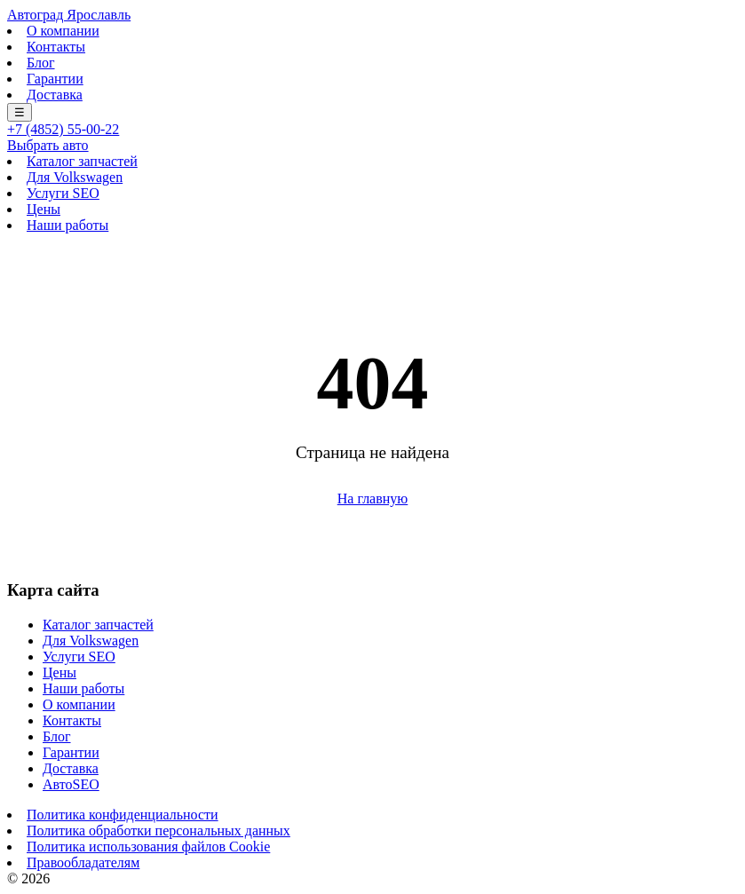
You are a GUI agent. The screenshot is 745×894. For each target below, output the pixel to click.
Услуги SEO (63, 193)
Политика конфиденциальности (122, 814)
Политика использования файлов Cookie (148, 846)
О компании (63, 30)
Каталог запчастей (82, 161)
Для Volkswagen (75, 177)
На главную (372, 498)
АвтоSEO (71, 784)
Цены (43, 209)
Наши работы (67, 225)
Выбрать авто (48, 145)
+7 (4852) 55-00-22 (63, 129)
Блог (41, 62)
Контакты (56, 46)
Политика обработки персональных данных (158, 830)
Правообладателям (83, 862)
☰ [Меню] (19, 112)
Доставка (55, 94)
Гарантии (55, 78)
